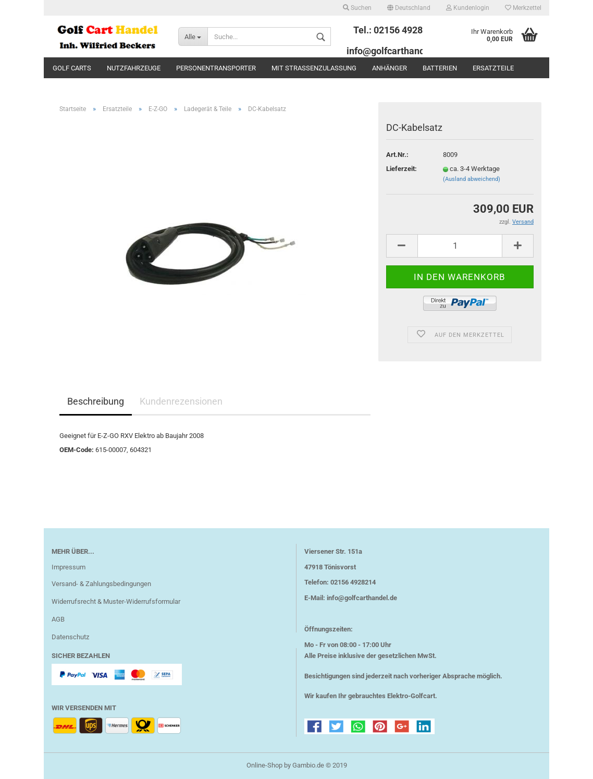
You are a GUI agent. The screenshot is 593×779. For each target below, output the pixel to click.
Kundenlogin (467, 7)
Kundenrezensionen (181, 401)
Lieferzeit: (401, 169)
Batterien (440, 68)
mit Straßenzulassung (313, 68)
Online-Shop (264, 765)
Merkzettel (523, 7)
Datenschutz (70, 637)
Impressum (68, 567)
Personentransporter (216, 68)
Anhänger (389, 68)
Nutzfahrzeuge (133, 68)
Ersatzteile (493, 68)
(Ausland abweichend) (471, 179)
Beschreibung (95, 401)
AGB (58, 619)
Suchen (357, 7)
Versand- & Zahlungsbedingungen (101, 584)
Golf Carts (72, 68)
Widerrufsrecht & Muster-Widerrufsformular (116, 601)
